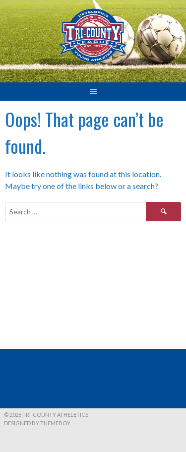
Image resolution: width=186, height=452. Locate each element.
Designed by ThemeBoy (37, 423)
